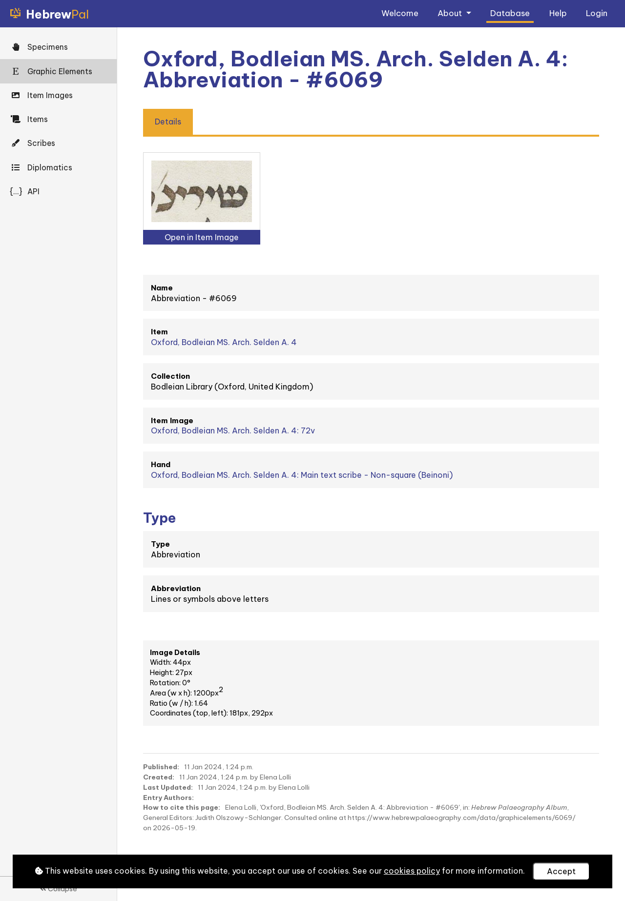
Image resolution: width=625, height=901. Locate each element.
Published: (161, 766)
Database (510, 13)
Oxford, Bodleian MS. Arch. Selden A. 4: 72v (233, 430)
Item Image (172, 420)
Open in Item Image (202, 237)
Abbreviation (176, 588)
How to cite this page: (181, 807)
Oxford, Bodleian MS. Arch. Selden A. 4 (224, 342)
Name (162, 287)
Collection (170, 376)
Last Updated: (168, 787)
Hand (160, 464)
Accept (561, 871)
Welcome (399, 13)
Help (558, 13)
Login (596, 13)
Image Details (175, 652)
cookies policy (412, 871)
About (451, 13)
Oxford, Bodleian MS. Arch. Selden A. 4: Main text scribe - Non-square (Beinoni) (302, 475)
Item (159, 331)
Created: (158, 777)
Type (160, 544)
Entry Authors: (168, 797)
